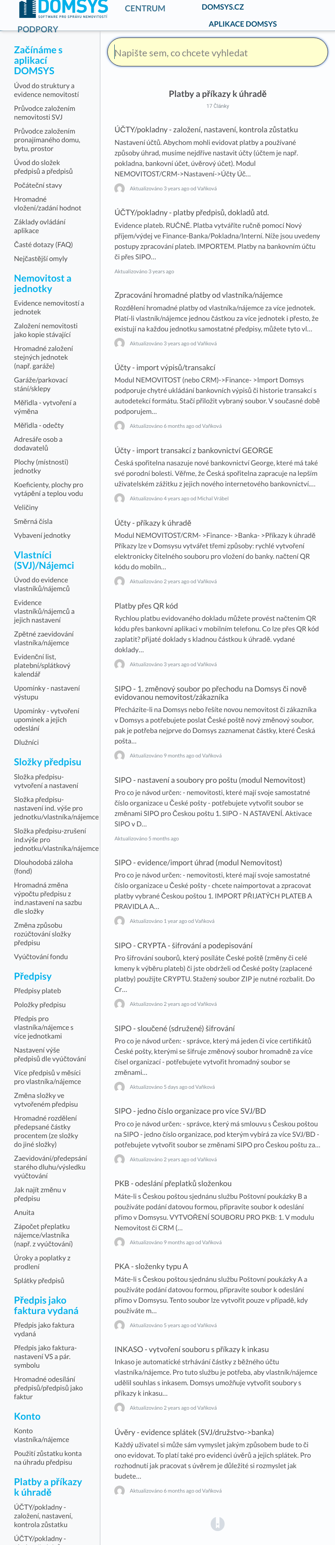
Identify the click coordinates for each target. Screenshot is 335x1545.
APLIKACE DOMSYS (243, 23)
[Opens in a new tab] (218, 1524)
